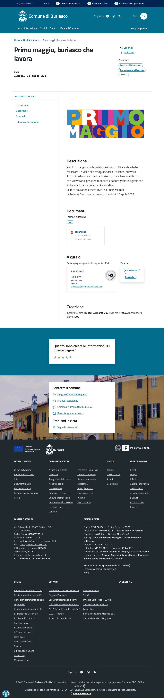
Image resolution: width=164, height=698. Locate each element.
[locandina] (72, 232)
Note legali (19, 637)
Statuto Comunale (23, 627)
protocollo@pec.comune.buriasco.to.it (38, 541)
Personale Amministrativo (26, 493)
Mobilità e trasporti (86, 474)
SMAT (86, 595)
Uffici (16, 479)
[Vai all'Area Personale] (129, 3)
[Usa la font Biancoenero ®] (68, 3)
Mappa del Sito (21, 660)
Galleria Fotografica (139, 483)
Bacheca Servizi (21, 623)
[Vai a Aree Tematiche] (97, 3)
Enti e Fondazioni (22, 488)
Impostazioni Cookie (23, 641)
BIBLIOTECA (77, 271)
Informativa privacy (23, 632)
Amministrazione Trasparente (28, 590)
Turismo (81, 497)
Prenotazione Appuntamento (28, 609)
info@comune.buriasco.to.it (33, 544)
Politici (17, 497)
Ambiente (53, 474)
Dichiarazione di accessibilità (27, 595)
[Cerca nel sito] (143, 16)
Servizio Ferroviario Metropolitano (99, 613)
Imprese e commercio (87, 470)
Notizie (110, 470)
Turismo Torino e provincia (95, 604)
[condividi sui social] (126, 47)
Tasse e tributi (113, 474)
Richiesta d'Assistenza (24, 618)
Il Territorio (135, 479)
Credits (17, 646)
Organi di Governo (22, 470)
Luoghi (133, 474)
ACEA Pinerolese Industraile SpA (64, 609)
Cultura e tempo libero (59, 497)
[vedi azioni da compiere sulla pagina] (127, 52)
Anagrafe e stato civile (60, 479)
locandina (80, 232)
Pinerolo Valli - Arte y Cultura (97, 599)
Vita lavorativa (84, 502)
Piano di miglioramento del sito (29, 599)
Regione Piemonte (58, 595)
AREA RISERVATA (80, 693)
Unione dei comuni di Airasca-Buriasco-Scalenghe (73, 590)
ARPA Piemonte (91, 590)
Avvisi (36, 40)
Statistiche (19, 655)
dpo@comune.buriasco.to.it (103, 569)
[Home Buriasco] (44, 16)
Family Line (88, 609)
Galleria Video (136, 488)
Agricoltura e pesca (58, 470)
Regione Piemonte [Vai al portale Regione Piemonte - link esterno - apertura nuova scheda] (24, 3)
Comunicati (112, 483)
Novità (26, 40)
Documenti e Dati (22, 483)
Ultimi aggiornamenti (24, 650)
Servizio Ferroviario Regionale (97, 618)
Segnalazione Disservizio (26, 613)
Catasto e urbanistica (59, 493)
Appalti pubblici (56, 483)
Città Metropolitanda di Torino (63, 599)
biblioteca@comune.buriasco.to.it (87, 286)
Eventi (133, 470)
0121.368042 (24, 530)
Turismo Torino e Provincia (61, 618)
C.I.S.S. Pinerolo (56, 613)
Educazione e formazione (61, 502)
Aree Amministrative (24, 474)
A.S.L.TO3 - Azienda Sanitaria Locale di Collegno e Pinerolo (77, 604)
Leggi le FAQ (20, 604)
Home (17, 40)
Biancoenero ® (93, 689)
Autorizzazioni (55, 488)
